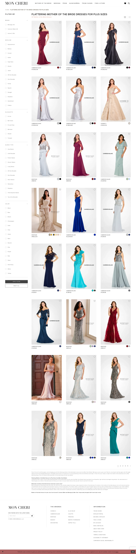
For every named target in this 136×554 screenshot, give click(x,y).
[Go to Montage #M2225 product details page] (47, 210)
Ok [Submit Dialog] (133, 552)
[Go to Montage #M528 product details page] (47, 377)
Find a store (97, 520)
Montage (53, 517)
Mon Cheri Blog (98, 525)
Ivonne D (53, 511)
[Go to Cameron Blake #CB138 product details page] (116, 266)
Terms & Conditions (100, 534)
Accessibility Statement (101, 537)
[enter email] (21, 515)
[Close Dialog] (2, 551)
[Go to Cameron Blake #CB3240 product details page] (81, 43)
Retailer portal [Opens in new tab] (98, 514)
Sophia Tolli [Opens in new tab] (72, 523)
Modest (53, 520)
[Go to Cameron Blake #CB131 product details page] (47, 266)
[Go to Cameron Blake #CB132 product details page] (81, 266)
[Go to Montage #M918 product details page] (81, 154)
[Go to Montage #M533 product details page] (47, 433)
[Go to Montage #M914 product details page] (47, 154)
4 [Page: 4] (125, 466)
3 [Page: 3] (122, 466)
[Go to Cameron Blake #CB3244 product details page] (47, 99)
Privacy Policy (98, 531)
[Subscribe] (32, 515)
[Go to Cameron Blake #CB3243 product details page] (116, 43)
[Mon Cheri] (19, 507)
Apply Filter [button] (16, 281)
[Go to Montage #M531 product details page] (116, 377)
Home (7, 10)
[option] (46, 46)
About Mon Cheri (99, 529)
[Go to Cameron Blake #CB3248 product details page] (81, 99)
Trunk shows (98, 511)
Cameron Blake (55, 514)
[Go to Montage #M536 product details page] (81, 433)
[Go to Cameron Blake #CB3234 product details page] (47, 43)
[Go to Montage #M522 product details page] (81, 321)
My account (97, 523)
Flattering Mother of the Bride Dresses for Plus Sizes (29, 10)
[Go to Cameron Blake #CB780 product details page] (116, 154)
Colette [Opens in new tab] (70, 514)
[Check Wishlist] (125, 3)
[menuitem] (43, 3)
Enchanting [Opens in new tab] (54, 523)
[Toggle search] (129, 3)
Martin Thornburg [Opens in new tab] (74, 520)
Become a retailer (99, 517)
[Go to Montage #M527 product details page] (116, 321)
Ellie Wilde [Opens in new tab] (71, 511)
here (117, 552)
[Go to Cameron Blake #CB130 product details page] (116, 210)
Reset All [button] (16, 286)
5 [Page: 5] (127, 466)
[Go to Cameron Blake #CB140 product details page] (47, 321)
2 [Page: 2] (120, 466)
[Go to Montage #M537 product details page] (116, 433)
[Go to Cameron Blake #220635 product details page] (81, 210)
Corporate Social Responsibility (104, 540)
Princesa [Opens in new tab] (71, 517)
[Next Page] (130, 466)
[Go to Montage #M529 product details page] (81, 377)
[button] (125, 17)
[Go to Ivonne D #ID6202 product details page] (116, 99)
